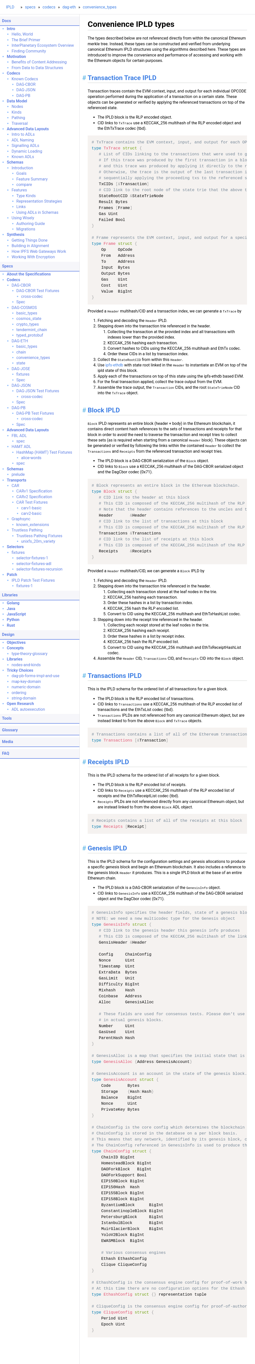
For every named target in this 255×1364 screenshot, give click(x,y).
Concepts (15, 648)
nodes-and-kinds (26, 664)
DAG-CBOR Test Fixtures (37, 290)
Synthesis (15, 234)
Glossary (10, 730)
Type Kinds (26, 195)
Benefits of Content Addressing (38, 62)
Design (8, 634)
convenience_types (100, 7)
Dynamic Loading (26, 151)
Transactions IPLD (115, 675)
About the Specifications (29, 274)
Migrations (25, 229)
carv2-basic (31, 513)
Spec (20, 302)
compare (24, 184)
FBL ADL (19, 435)
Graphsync (20, 519)
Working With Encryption (33, 257)
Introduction (22, 168)
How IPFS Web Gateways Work (38, 251)
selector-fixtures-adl (33, 563)
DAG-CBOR (26, 84)
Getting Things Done (29, 240)
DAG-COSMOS (24, 307)
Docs (6, 20)
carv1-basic (31, 508)
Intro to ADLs (23, 134)
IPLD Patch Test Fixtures (33, 580)
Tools (7, 718)
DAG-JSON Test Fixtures (37, 391)
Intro (11, 28)
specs (30, 7)
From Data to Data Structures (37, 67)
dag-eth (69, 7)
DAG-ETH (19, 341)
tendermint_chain (31, 329)
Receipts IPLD (108, 762)
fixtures (23, 374)
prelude (18, 474)
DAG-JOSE (20, 368)
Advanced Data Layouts (28, 129)
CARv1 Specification (34, 491)
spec (20, 441)
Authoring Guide (30, 223)
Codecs (13, 73)
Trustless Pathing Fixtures (39, 535)
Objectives (16, 642)
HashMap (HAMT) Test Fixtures (44, 452)
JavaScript (16, 614)
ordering (18, 692)
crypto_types (27, 324)
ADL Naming (22, 140)
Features (19, 190)
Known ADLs (22, 156)
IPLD (10, 7)
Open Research (20, 703)
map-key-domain (26, 681)
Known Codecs (24, 79)
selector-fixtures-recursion (39, 569)
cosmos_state (28, 318)
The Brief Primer (25, 40)
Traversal (19, 123)
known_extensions (32, 524)
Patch (12, 574)
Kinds (16, 112)
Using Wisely (22, 218)
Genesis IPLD (107, 848)
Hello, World (22, 34)
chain (21, 352)
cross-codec (32, 296)
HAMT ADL (21, 446)
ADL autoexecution (28, 709)
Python (13, 619)
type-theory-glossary (29, 653)
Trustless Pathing (26, 530)
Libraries (10, 595)
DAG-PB (23, 95)
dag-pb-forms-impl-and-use (35, 675)
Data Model (17, 101)
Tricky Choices (20, 670)
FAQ (5, 753)
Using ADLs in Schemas (37, 212)
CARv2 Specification (34, 496)
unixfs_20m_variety (38, 541)
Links (21, 206)
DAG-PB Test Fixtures (35, 413)
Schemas (15, 162)
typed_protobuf (29, 335)
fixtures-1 (24, 585)
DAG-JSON (26, 90)
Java (11, 608)
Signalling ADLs (25, 145)
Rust (11, 625)
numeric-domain (25, 687)
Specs (7, 266)
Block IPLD (104, 410)
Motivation (16, 56)
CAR (15, 485)
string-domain (23, 698)
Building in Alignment (30, 245)
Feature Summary (32, 179)
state (20, 363)
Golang (13, 603)
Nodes (17, 106)
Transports (16, 480)
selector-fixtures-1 (32, 558)
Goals (21, 173)
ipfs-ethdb (114, 365)
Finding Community (28, 51)
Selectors (15, 546)
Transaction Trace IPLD (122, 78)
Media (7, 741)
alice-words (31, 457)
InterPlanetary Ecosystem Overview (42, 45)
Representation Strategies (39, 201)
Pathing (18, 117)
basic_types (26, 313)
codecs (49, 7)
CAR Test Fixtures (32, 502)
